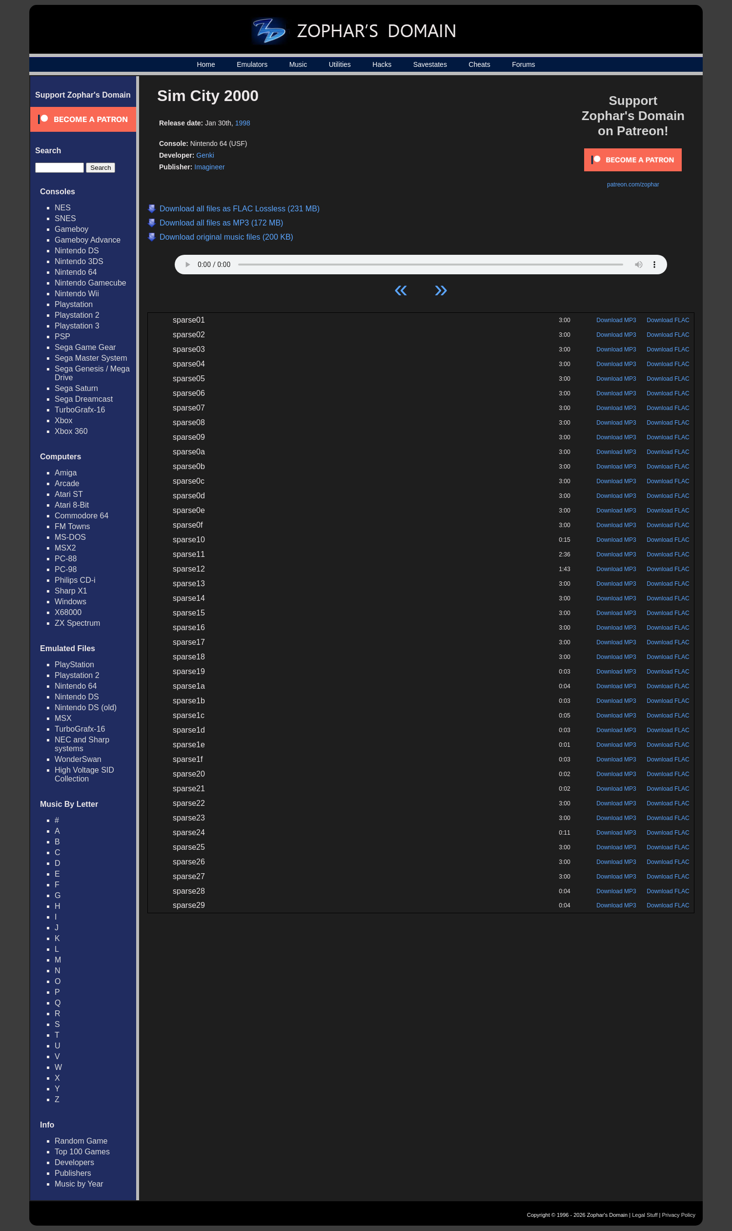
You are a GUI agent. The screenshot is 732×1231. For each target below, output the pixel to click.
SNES (65, 218)
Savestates (430, 64)
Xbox (63, 420)
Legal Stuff (644, 1215)
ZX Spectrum (77, 623)
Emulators (252, 64)
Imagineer (209, 167)
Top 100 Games (82, 1152)
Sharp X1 (71, 591)
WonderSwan (78, 759)
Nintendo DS (77, 250)
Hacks (381, 64)
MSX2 (65, 548)
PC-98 (66, 569)
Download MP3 (616, 320)
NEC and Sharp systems (82, 744)
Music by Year (79, 1184)
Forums (523, 64)
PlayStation (74, 664)
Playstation (74, 304)
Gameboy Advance (88, 240)
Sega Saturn (76, 388)
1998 (242, 123)
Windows (70, 601)
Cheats (479, 64)
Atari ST (69, 494)
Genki (205, 155)
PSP (62, 336)
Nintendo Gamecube (90, 283)
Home (206, 64)
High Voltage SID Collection (84, 774)
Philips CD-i (75, 580)
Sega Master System (91, 358)
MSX (63, 718)
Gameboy (71, 229)
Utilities (340, 64)
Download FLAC (668, 320)
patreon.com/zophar (633, 184)
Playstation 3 (77, 326)
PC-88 (66, 558)
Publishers (73, 1173)
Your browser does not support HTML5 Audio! (421, 262)
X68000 (68, 612)
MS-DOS (70, 537)
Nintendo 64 (76, 272)
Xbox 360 (71, 431)
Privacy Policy (678, 1215)
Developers (74, 1162)
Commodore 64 (81, 516)
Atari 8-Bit (72, 505)
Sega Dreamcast (84, 399)
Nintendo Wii (77, 293)
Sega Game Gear (85, 347)
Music (298, 64)
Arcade (67, 483)
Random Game (81, 1141)
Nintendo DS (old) (86, 707)
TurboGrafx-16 (80, 410)
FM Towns (72, 526)
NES (63, 208)
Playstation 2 (77, 315)
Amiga (66, 473)
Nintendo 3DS (79, 261)
